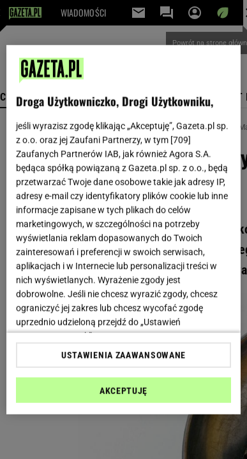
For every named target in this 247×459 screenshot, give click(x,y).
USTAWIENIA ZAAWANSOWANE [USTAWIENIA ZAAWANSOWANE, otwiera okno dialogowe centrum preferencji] (123, 355)
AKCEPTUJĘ (123, 391)
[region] (123, 229)
